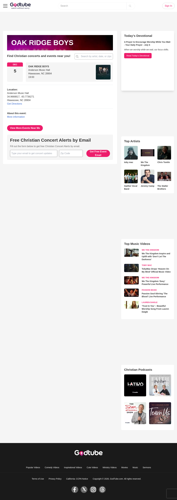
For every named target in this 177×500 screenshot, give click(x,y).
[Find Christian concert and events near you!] (77, 56)
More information (16, 117)
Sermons (147, 467)
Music (135, 467)
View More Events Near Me (25, 128)
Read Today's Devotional (138, 55)
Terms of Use (38, 479)
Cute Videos (92, 467)
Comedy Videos (52, 467)
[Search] (130, 6)
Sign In (168, 6)
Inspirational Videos (73, 467)
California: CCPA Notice (77, 479)
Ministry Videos (110, 467)
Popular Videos (33, 467)
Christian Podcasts (138, 369)
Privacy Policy (55, 479)
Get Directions (14, 103)
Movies (124, 467)
